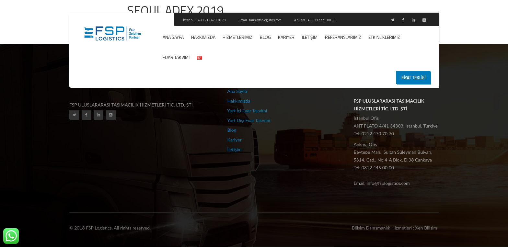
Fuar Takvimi (176, 57)
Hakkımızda (203, 37)
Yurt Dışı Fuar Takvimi (248, 120)
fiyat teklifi (413, 77)
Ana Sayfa (173, 37)
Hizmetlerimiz (237, 37)
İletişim (310, 37)
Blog (265, 37)
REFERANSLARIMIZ (343, 37)
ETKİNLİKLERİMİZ (384, 37)
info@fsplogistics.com (388, 183)
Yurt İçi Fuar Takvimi (247, 110)
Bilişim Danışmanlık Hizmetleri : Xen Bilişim (394, 227)
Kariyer (286, 37)
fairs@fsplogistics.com (265, 20)
